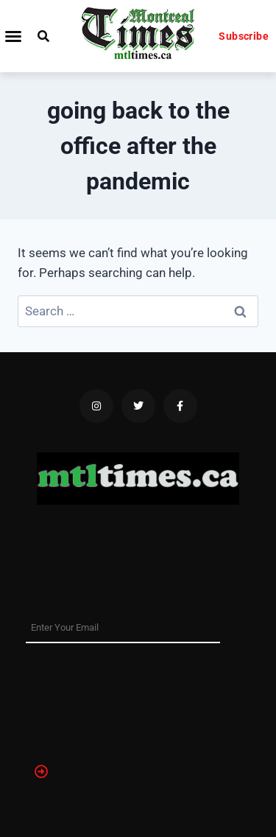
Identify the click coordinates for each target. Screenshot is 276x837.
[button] (13, 36)
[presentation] (86, 696)
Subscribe (244, 36)
